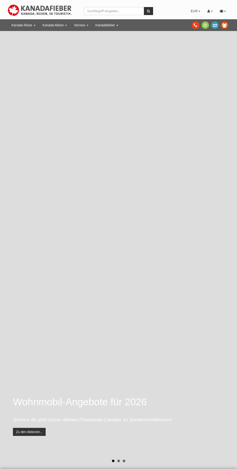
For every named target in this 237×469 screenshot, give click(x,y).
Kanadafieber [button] (106, 25)
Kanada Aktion (55, 25)
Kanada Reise (24, 25)
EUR (195, 11)
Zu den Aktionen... (29, 432)
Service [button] (81, 25)
